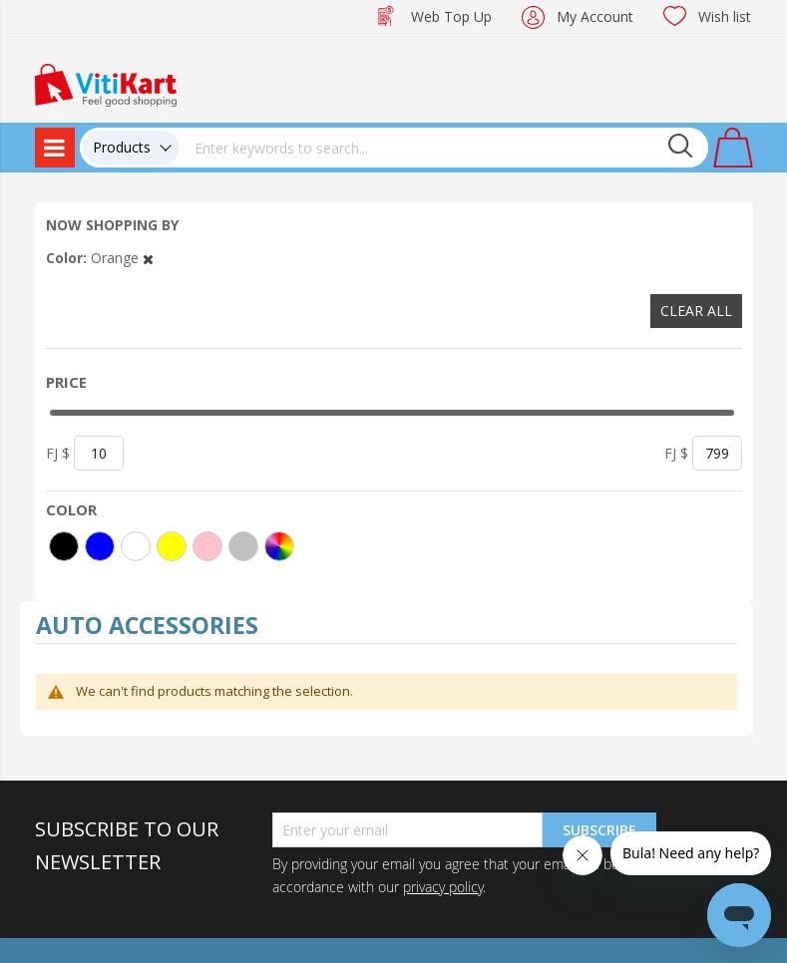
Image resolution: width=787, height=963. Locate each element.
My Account (595, 16)
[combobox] (444, 147)
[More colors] (279, 546)
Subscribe (599, 829)
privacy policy (443, 886)
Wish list (724, 16)
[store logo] (106, 83)
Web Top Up (451, 16)
